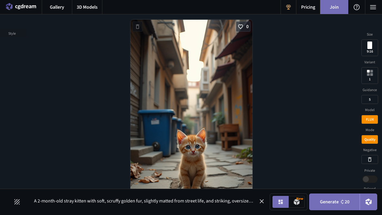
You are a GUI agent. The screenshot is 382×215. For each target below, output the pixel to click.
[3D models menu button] (87, 7)
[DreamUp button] (368, 202)
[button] (261, 201)
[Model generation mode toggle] (297, 202)
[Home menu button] (21, 7)
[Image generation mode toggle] (280, 202)
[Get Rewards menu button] (288, 7)
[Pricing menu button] (308, 7)
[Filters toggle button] (17, 202)
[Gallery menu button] (57, 7)
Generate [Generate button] (334, 201)
